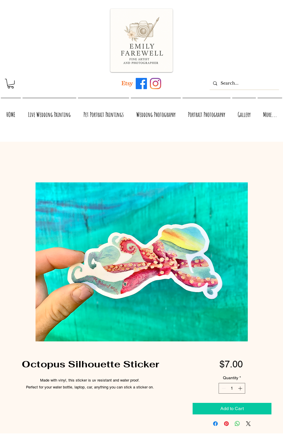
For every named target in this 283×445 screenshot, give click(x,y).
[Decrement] (223, 388)
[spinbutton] (232, 388)
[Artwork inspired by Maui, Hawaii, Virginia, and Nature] (127, 83)
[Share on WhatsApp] (237, 423)
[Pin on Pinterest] (226, 423)
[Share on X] (248, 423)
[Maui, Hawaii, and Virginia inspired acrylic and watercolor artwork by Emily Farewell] (141, 83)
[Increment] (240, 388)
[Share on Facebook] (215, 423)
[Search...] (244, 83)
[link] (10, 84)
